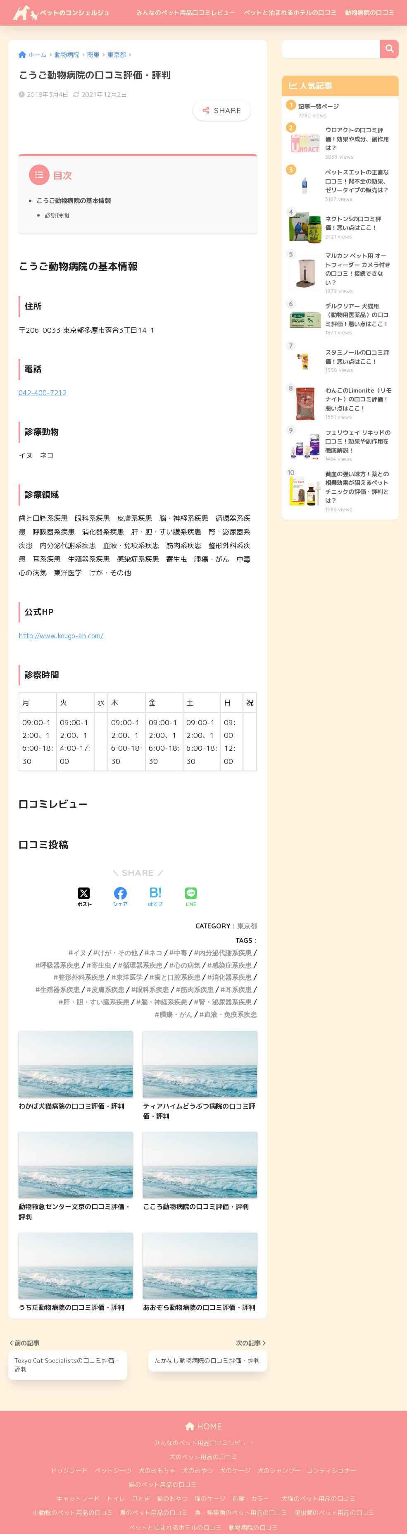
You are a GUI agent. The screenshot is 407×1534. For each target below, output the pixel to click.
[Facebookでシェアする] (120, 879)
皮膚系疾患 (107, 970)
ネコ (155, 934)
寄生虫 (101, 946)
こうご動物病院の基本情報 (76, 182)
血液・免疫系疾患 (230, 995)
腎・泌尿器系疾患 (225, 983)
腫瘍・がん (176, 995)
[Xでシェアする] (84, 879)
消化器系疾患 (232, 958)
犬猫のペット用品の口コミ (318, 1480)
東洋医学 (129, 958)
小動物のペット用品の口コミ (73, 1494)
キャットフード (78, 1480)
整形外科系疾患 (81, 958)
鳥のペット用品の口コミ (154, 1494)
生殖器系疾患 (60, 970)
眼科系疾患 (152, 970)
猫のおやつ (172, 1480)
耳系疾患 (238, 970)
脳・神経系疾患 (164, 983)
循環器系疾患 (142, 946)
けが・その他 (118, 934)
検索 (389, 49)
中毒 (180, 934)
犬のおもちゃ (157, 1452)
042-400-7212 (45, 374)
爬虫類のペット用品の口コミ (334, 1494)
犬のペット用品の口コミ (203, 1438)
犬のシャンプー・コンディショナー (307, 1452)
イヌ (79, 934)
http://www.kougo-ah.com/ (63, 616)
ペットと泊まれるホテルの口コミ (290, 12)
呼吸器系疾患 (60, 946)
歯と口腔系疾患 (177, 958)
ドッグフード (69, 1452)
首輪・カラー (250, 1480)
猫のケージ (210, 1480)
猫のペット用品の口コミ (163, 1466)
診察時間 (57, 196)
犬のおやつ (197, 1452)
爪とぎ (141, 1480)
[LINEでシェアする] (191, 879)
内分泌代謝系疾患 (225, 934)
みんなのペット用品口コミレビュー (186, 12)
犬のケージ (235, 1452)
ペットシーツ (113, 1452)
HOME (203, 1408)
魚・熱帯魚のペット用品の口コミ (241, 1494)
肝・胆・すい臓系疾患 (96, 983)
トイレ (116, 1480)
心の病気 (187, 946)
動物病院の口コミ (370, 12)
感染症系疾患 (232, 946)
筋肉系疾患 (197, 970)
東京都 (247, 907)
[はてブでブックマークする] (155, 879)
